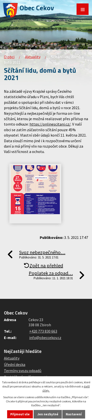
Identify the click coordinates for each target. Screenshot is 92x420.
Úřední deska (14, 364)
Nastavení (74, 414)
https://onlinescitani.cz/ (50, 124)
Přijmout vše (20, 414)
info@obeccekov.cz (45, 337)
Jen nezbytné (47, 414)
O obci (9, 56)
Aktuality (32, 56)
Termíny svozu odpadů (22, 370)
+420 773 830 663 (43, 331)
